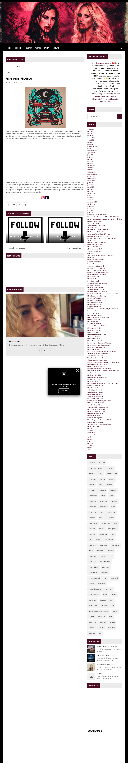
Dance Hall (92, 501)
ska (100, 633)
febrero (91, 138)
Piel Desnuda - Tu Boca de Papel (97, 377)
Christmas (102, 490)
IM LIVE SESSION (92, 332)
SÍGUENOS (64, 391)
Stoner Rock (93, 605)
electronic (103, 622)
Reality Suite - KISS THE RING (96, 215)
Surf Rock (104, 605)
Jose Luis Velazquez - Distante (97, 326)
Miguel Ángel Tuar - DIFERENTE (97, 364)
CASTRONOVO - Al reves (95, 392)
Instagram (28, 48)
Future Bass (110, 518)
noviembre (92, 146)
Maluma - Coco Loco (93, 381)
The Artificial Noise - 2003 (95, 396)
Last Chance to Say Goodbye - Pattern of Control (102, 351)
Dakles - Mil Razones (93, 415)
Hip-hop (101, 528)
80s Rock (92, 463)
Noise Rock (92, 556)
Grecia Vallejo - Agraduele (95, 418)
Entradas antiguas (75, 248)
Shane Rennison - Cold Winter (96, 274)
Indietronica (103, 534)
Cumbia (103, 496)
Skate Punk (92, 600)
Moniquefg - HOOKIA (94, 375)
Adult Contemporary (95, 468)
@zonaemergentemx (103, 63)
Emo (8, 72)
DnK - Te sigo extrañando (95, 413)
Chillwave (92, 490)
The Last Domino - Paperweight (97, 360)
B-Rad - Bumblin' (15, 341)
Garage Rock (106, 523)
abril (90, 133)
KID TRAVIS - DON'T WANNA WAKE (98, 236)
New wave (110, 550)
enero (90, 140)
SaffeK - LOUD (91, 240)
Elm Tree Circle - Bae (93, 379)
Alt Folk (91, 474)
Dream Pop (92, 512)
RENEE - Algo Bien (93, 349)
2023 (90, 198)
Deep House (103, 507)
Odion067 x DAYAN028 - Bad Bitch (98, 272)
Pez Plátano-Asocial (93, 319)
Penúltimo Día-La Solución (95, 287)
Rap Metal (114, 578)
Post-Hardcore (93, 567)
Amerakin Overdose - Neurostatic (97, 353)
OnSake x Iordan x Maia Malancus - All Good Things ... (104, 362)
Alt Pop (100, 474)
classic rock (101, 616)
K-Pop (98, 539)
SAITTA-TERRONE (93, 313)
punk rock (92, 633)
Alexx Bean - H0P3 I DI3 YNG (96, 411)
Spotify (46, 48)
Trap (112, 605)
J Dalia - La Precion (93, 373)
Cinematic (113, 490)
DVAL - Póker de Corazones (96, 403)
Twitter (38, 48)
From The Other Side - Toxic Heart (97, 292)
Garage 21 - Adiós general (95, 266)
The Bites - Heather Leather (96, 289)
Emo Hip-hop (111, 512)
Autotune (112, 479)
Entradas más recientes (16, 248)
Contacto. (100, 673)
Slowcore (103, 600)
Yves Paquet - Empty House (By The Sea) (100, 255)
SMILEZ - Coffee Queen (94, 298)
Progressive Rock (94, 578)
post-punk (111, 627)
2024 (90, 170)
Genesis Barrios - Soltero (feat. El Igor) (99, 400)
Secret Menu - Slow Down (95, 245)
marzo (90, 136)
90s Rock (102, 463)
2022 (90, 430)
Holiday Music (112, 528)
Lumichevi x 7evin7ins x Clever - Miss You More (102, 238)
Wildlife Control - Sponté (94, 341)
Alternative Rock (111, 474)
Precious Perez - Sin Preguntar (97, 334)
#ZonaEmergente (98, 94)
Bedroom (109, 485)
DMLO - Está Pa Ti (93, 257)
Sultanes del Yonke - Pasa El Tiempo (98, 234)
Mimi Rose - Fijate (92, 388)
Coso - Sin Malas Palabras (95, 259)
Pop (111, 556)
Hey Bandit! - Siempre (94, 324)
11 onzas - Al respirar (94, 251)
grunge (112, 622)
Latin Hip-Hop (108, 539)
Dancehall (114, 501)
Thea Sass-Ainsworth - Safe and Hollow (99, 358)
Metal (91, 550)
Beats (100, 485)
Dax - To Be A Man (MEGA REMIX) (98, 317)
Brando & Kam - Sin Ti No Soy (96, 242)
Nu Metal (103, 556)
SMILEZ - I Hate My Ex (94, 223)
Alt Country (109, 468)
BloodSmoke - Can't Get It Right (97, 296)
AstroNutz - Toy (92, 227)
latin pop (101, 627)
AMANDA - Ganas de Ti (94, 249)
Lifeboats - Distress (93, 285)
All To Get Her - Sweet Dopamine (97, 270)
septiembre (92, 151)
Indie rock (92, 534)
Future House (93, 523)
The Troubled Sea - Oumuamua (97, 283)
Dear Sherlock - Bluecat (94, 315)
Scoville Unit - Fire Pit (93, 339)
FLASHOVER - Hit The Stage (96, 268)
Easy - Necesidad (92, 311)
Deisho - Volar (91, 264)
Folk (100, 518)
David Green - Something (95, 302)
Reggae (91, 583)
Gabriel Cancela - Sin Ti (94, 390)
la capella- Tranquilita (94, 306)
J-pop (112, 534)
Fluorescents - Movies (94, 328)
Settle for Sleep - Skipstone (95, 405)
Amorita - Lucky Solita (94, 221)
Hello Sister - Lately (93, 281)
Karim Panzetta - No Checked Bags (98, 345)
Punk (105, 578)
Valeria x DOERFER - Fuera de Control (99, 424)
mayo (90, 131)
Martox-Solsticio (92, 321)
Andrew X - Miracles (93, 336)
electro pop (92, 622)
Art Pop (102, 479)
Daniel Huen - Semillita (94, 330)
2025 (90, 142)
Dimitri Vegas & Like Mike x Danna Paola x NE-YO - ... (103, 294)
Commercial (93, 496)
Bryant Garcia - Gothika (94, 304)
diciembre (91, 144)
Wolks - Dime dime (93, 277)
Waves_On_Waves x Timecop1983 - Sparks (100, 420)
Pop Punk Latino (105, 561)
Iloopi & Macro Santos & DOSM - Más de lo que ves (103, 371)
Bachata (92, 485)
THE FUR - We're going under (96, 225)
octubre (91, 148)
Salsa (105, 594)
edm (110, 616)
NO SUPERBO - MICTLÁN (95, 398)
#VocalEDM (111, 96)
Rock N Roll (108, 589)
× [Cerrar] (77, 370)
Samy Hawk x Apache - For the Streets (99, 368)
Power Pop (104, 572)
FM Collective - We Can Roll (95, 232)
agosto (91, 153)
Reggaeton (101, 583)
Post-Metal (105, 567)
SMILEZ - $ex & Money (94, 247)
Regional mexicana (95, 589)
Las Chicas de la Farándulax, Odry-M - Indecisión (102, 309)
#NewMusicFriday (98, 99)
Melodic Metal (115, 545)
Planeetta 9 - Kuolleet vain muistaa (98, 230)
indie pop (92, 627)
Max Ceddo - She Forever (105, 655)
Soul (111, 600)
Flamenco (92, 518)
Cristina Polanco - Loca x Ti (95, 366)
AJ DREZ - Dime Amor (94, 300)
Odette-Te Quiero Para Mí (95, 262)
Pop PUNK (92, 561)
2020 (89, 445)
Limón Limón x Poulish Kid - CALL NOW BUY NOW (103, 217)
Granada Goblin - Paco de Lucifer (97, 407)
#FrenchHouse (101, 96)
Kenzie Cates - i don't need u (96, 409)
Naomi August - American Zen (107, 646)
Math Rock (103, 545)
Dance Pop (103, 501)
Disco (113, 507)
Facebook (18, 48)
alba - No (90, 253)
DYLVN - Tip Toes (92, 279)
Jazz (90, 539)
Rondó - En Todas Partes (95, 386)
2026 (90, 129)
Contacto (56, 48)
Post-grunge (93, 572)
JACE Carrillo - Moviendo (95, 356)
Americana (92, 479)
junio (90, 157)
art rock (91, 616)
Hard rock (92, 528)
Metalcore (100, 550)
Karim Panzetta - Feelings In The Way (99, 343)
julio (90, 155)
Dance (111, 496)
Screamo (113, 594)
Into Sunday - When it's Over (96, 347)
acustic (114, 611)
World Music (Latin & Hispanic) (99, 611)
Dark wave (92, 507)
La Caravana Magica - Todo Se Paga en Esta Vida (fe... (104, 219)
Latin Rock (92, 545)
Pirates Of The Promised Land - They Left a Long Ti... (104, 383)
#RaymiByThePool (113, 94)
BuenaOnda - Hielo (93, 426)
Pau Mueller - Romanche (95, 394)
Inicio (9, 48)
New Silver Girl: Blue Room (106, 664)
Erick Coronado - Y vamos (95, 422)
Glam (115, 523)
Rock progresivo (94, 594)
